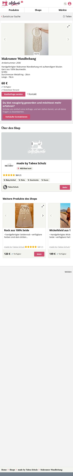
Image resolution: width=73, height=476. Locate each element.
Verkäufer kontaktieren (16, 116)
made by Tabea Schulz (28, 470)
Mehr (64, 187)
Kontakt (33, 94)
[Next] (42, 215)
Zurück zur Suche (11, 16)
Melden (68, 272)
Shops (12, 470)
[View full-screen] (68, 26)
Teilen (69, 16)
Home (4, 470)
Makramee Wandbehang (51, 470)
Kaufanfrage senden (13, 94)
